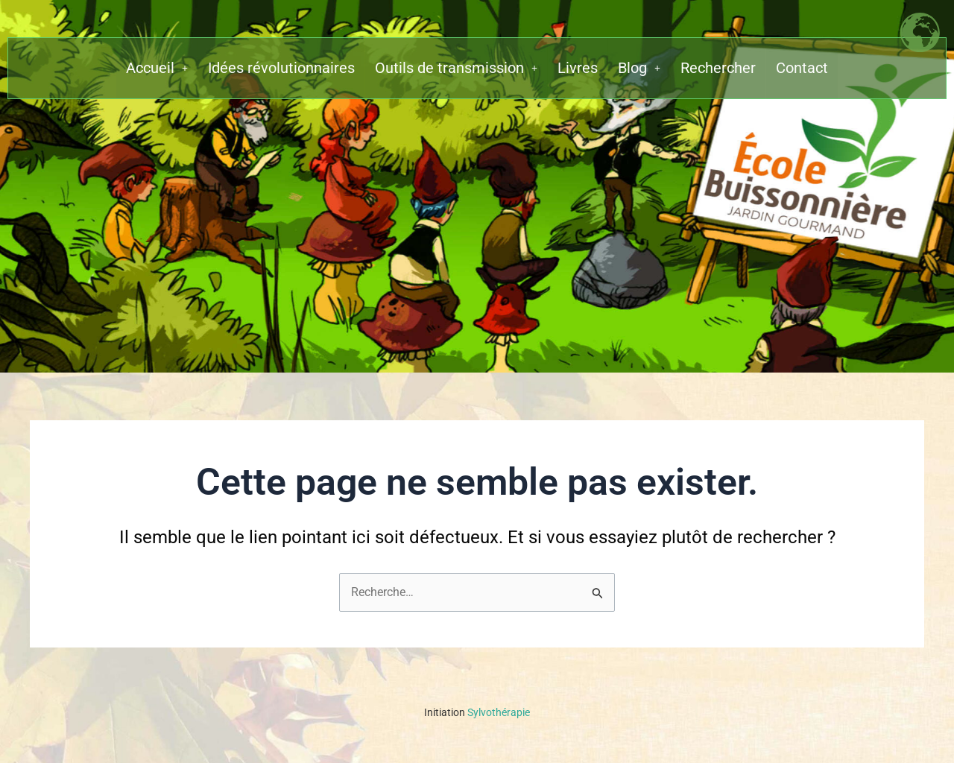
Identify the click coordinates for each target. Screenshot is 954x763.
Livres (577, 69)
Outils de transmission (456, 69)
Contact (802, 69)
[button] (157, 69)
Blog (639, 69)
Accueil (157, 69)
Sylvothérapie (477, 713)
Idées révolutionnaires (281, 69)
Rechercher (718, 69)
